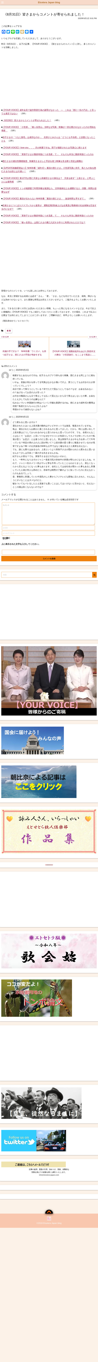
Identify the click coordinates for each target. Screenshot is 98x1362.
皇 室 (9, 331)
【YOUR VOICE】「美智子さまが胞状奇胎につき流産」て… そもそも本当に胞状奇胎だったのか (48, 154)
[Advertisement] (24, 79)
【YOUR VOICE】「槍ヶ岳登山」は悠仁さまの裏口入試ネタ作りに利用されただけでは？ (44, 222)
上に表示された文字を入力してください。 (20, 548)
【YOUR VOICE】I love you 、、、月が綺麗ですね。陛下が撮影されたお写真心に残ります (45, 147)
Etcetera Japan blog (49, 2)
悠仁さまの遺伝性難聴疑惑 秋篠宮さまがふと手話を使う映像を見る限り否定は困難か (43, 161)
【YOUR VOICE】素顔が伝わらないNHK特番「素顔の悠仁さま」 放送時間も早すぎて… (44, 198)
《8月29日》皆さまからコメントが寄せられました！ (27, 120)
